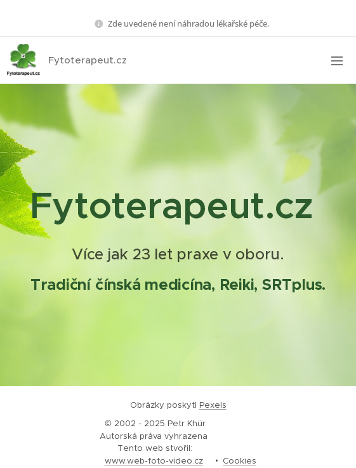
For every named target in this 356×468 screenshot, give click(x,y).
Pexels (213, 405)
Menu (337, 61)
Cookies (239, 460)
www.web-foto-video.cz (154, 460)
